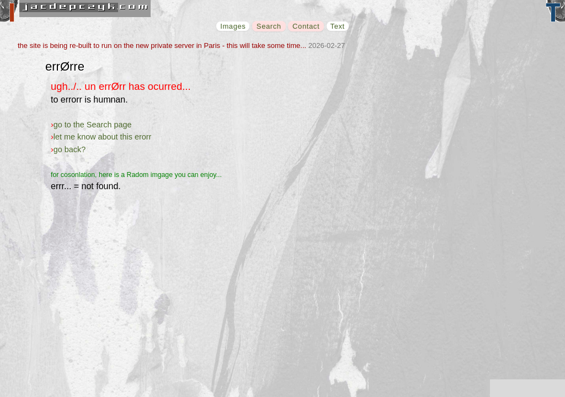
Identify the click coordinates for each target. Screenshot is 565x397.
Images (233, 26)
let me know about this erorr (103, 136)
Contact (305, 26)
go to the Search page (93, 124)
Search (269, 26)
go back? (70, 149)
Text (338, 26)
